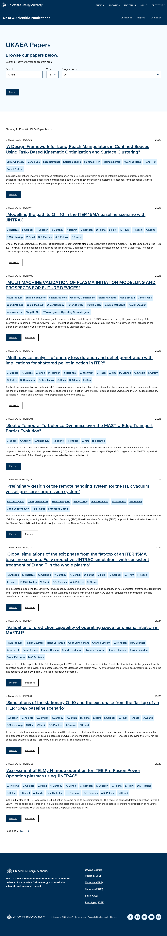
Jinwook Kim (119, 501)
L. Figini (102, 575)
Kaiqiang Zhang (72, 162)
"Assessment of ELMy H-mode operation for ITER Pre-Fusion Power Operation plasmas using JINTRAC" (73, 773)
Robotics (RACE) (94, 889)
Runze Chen (94, 305)
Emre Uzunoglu (15, 162)
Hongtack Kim (92, 162)
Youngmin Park (112, 162)
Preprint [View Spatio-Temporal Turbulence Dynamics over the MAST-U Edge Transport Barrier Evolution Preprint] (13, 466)
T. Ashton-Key (41, 441)
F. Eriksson (13, 575)
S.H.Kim (123, 718)
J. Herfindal (70, 373)
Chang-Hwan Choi (38, 501)
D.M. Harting (144, 786)
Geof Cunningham (78, 643)
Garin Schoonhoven (18, 509)
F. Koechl (142, 575)
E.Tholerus (27, 718)
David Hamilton (99, 501)
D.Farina (85, 718)
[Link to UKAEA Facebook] (137, 917)
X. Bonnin (75, 575)
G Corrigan (86, 230)
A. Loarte (12, 582)
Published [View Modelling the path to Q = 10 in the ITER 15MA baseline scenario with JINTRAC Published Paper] (14, 262)
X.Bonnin (72, 718)
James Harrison (117, 650)
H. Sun (87, 380)
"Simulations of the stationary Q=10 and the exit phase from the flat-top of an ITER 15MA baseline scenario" (82, 705)
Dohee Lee (33, 162)
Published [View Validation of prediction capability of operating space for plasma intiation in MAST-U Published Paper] (30, 682)
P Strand (76, 237)
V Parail (30, 237)
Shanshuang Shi (61, 501)
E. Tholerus (28, 575)
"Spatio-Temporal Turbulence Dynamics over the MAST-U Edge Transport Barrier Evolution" (79, 428)
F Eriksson (42, 230)
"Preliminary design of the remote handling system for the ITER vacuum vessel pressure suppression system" (77, 489)
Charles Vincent (101, 643)
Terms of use (80, 917)
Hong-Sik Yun (127, 297)
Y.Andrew (25, 441)
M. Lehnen (125, 373)
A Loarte (151, 230)
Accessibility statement (98, 917)
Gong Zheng (81, 501)
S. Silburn (74, 380)
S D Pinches (45, 237)
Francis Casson (50, 650)
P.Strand (84, 725)
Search (9, 69)
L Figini (113, 230)
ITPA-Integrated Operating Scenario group (66, 312)
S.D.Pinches (55, 725)
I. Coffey (153, 373)
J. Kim (112, 373)
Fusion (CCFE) (93, 876)
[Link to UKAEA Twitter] (130, 917)
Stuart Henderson (72, 650)
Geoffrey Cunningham (82, 297)
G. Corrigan (44, 575)
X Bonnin (72, 230)
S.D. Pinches (60, 582)
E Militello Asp (15, 237)
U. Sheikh (139, 373)
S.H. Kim (129, 575)
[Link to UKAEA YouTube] (151, 917)
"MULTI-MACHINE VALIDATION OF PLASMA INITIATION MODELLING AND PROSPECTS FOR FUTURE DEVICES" (81, 285)
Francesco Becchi (58, 509)
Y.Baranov (57, 718)
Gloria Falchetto (107, 297)
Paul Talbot (38, 509)
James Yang (145, 297)
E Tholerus (13, 230)
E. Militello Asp (28, 582)
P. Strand (92, 582)
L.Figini (97, 718)
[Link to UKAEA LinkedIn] (144, 917)
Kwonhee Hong (132, 162)
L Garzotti (27, 230)
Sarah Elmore (30, 650)
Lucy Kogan (120, 643)
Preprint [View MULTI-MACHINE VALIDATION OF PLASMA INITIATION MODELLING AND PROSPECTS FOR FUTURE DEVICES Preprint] (13, 337)
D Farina (101, 230)
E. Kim (85, 441)
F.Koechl (135, 718)
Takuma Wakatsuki (114, 305)
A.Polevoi (71, 725)
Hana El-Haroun (56, 643)
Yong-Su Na (32, 312)
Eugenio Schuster (36, 297)
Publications (126, 17)
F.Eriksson (12, 718)
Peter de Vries (76, 305)
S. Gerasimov (27, 380)
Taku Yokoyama (15, 501)
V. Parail (44, 582)
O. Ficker (12, 380)
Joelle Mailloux (35, 305)
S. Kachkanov (46, 380)
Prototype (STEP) (94, 902)
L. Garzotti (115, 575)
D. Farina (89, 575)
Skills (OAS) (91, 896)
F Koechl (137, 230)
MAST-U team (36, 657)
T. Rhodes (73, 441)
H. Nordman (73, 793)
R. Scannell (98, 441)
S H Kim (124, 230)
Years (49, 69)
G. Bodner (12, 373)
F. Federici (58, 441)
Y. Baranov (60, 575)
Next (22, 831)
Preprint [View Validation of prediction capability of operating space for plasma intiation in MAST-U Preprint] (13, 682)
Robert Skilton (15, 169)
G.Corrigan (42, 718)
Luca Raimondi (51, 162)
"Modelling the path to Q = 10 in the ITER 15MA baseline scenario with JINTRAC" (75, 217)
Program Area (69, 69)
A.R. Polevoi (77, 582)
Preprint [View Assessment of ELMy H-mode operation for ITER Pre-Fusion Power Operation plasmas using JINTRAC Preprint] (13, 818)
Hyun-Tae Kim (14, 297)
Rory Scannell (137, 643)
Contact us (156, 17)
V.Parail (41, 725)
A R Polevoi (61, 237)
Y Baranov (57, 230)
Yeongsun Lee (15, 312)
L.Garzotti (109, 718)
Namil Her (150, 162)
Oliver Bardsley (55, 305)
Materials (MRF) (94, 882)
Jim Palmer (135, 501)
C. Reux (61, 380)
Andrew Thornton (95, 650)
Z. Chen (40, 373)
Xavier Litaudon (137, 305)
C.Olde (30, 725)
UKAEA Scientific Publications (26, 17)
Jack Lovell (13, 650)
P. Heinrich (54, 373)
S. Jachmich (86, 373)
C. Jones (12, 441)
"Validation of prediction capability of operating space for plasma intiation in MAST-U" (82, 630)
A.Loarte (148, 718)
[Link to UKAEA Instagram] (158, 917)
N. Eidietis (27, 373)
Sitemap (113, 917)
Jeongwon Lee (15, 305)
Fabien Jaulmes (58, 297)
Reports (141, 17)
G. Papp (101, 373)
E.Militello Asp (15, 725)
